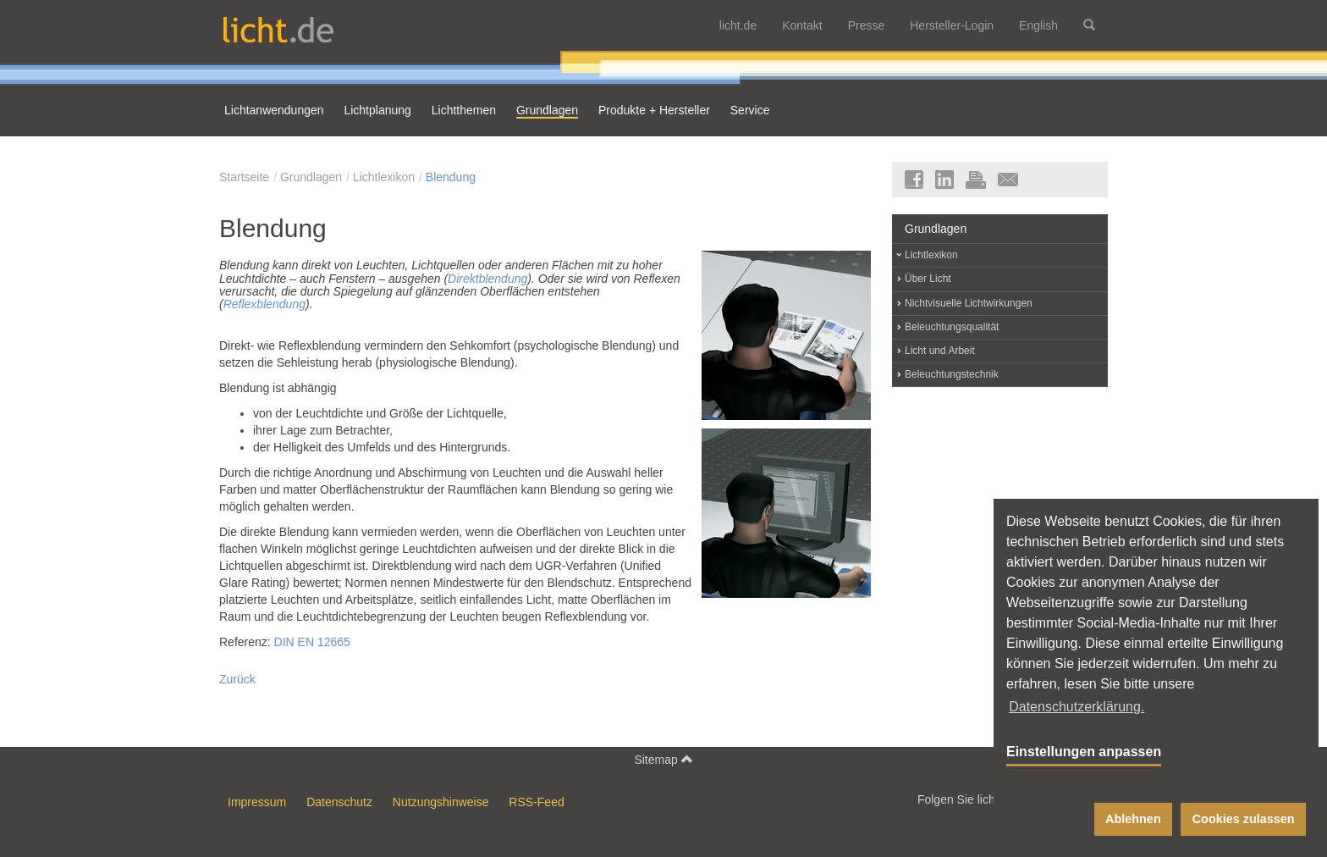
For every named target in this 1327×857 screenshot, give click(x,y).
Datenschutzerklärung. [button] (1076, 706)
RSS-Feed (536, 802)
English (1038, 25)
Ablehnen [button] (1133, 819)
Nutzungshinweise (441, 802)
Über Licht (928, 279)
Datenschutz (339, 802)
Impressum (257, 802)
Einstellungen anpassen (1083, 751)
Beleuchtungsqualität (952, 327)
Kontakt (802, 25)
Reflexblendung (264, 304)
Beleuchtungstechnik (952, 374)
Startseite (244, 177)
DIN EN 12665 (312, 642)
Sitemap (663, 759)
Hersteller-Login (952, 25)
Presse (866, 25)
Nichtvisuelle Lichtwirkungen (968, 303)
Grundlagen (311, 177)
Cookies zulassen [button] (1243, 819)
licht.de (738, 25)
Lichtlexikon (384, 177)
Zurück (237, 679)
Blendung (451, 177)
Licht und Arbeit (940, 351)
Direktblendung (487, 278)
